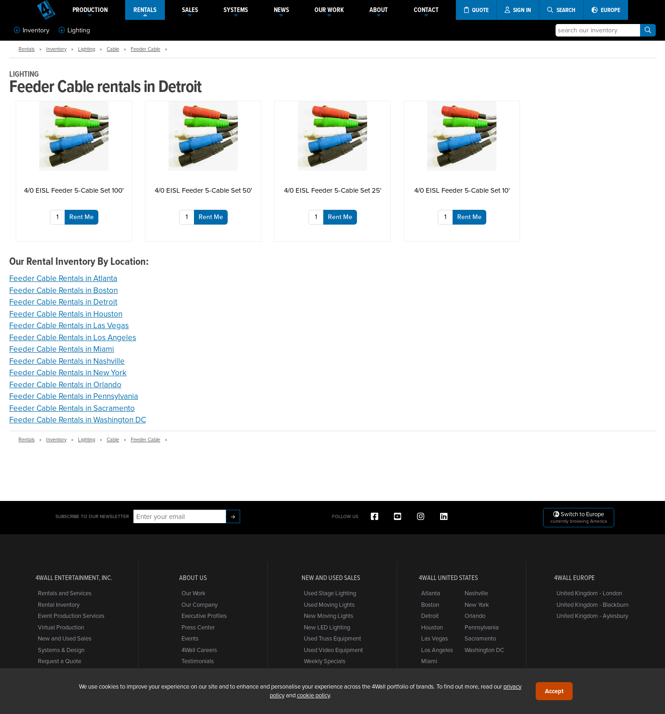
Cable (113, 49)
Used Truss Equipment (332, 638)
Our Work (193, 593)
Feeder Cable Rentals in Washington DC (77, 419)
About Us (193, 578)
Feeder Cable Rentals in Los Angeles (72, 337)
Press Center (198, 627)
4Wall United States (448, 578)
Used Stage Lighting (330, 593)
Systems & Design (61, 650)
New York (477, 604)
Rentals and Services (64, 593)
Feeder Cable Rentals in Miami (61, 348)
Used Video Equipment (333, 650)
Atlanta (430, 593)
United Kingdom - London (589, 593)
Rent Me (81, 216)
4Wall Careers (199, 650)
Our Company (199, 604)
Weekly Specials (324, 661)
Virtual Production (61, 627)
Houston (432, 627)
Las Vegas (434, 638)
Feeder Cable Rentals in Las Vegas (69, 325)
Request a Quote (59, 661)
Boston (430, 604)
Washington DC (484, 650)
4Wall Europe (574, 578)
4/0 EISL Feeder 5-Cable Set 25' (332, 190)
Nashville (476, 593)
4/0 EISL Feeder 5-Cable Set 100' (74, 190)
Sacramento (480, 638)
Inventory (31, 30)
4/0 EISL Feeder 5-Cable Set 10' (462, 190)
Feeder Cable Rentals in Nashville (67, 360)
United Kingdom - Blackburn (592, 604)
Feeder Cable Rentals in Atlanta (63, 278)
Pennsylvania (482, 627)
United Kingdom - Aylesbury (592, 615)
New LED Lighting (327, 627)
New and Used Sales (64, 638)
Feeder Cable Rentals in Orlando (65, 384)
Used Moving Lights (329, 604)
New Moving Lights (328, 615)
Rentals (26, 49)
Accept (554, 691)
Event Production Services (71, 615)
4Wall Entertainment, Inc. (74, 578)
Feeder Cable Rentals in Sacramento (72, 408)
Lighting (74, 30)
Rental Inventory (58, 604)
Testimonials (197, 661)
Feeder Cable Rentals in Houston (65, 313)
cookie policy (313, 695)
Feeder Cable (145, 49)
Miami (429, 661)
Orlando (475, 615)
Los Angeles (437, 650)
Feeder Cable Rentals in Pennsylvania (73, 396)
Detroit (430, 615)
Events (190, 638)
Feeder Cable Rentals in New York (68, 372)
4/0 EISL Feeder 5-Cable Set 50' (203, 190)
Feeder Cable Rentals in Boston (63, 290)
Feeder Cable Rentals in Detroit (63, 301)
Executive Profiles (204, 615)
